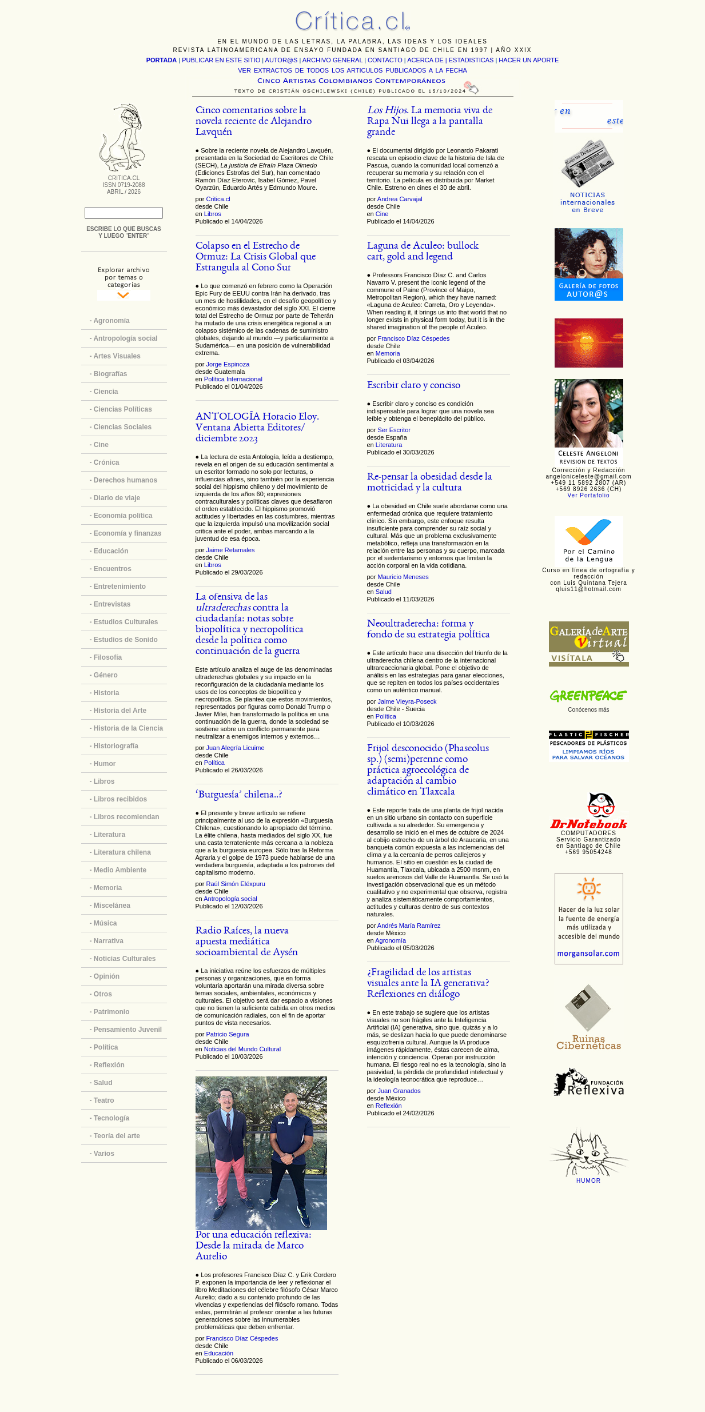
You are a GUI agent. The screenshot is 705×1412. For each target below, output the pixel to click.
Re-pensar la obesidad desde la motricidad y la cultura (429, 483)
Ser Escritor (393, 429)
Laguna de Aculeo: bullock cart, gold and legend (423, 252)
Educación (218, 1353)
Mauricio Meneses (402, 576)
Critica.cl (218, 199)
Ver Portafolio (588, 495)
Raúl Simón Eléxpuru (235, 883)
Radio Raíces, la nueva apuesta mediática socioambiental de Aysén (247, 942)
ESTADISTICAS (471, 60)
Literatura (389, 444)
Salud (384, 591)
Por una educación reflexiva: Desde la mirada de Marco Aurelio (254, 1246)
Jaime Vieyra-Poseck (406, 701)
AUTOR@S (282, 60)
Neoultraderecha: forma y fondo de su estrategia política (428, 630)
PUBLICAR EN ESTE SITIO (221, 60)
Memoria (388, 353)
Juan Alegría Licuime (235, 747)
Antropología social (230, 898)
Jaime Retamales (230, 550)
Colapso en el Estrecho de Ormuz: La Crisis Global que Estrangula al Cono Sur (256, 257)
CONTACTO (385, 60)
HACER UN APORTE (529, 60)
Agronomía (390, 940)
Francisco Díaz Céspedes (242, 1338)
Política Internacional (233, 379)
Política (214, 762)
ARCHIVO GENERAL (332, 60)
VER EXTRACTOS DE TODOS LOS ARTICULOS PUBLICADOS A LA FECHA (352, 70)
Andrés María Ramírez (409, 925)
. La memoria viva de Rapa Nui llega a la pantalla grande (429, 122)
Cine (382, 213)
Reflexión (389, 1105)
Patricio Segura (227, 1034)
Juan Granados (398, 1090)
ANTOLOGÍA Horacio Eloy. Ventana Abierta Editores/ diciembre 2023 (257, 428)
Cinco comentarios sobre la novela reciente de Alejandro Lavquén (254, 122)
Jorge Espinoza (227, 364)
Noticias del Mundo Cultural (242, 1049)
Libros (212, 213)
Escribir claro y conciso (413, 386)
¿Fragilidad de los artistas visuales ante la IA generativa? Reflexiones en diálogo (428, 984)
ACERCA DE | (428, 60)
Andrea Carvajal (400, 199)
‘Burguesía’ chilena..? (239, 795)
